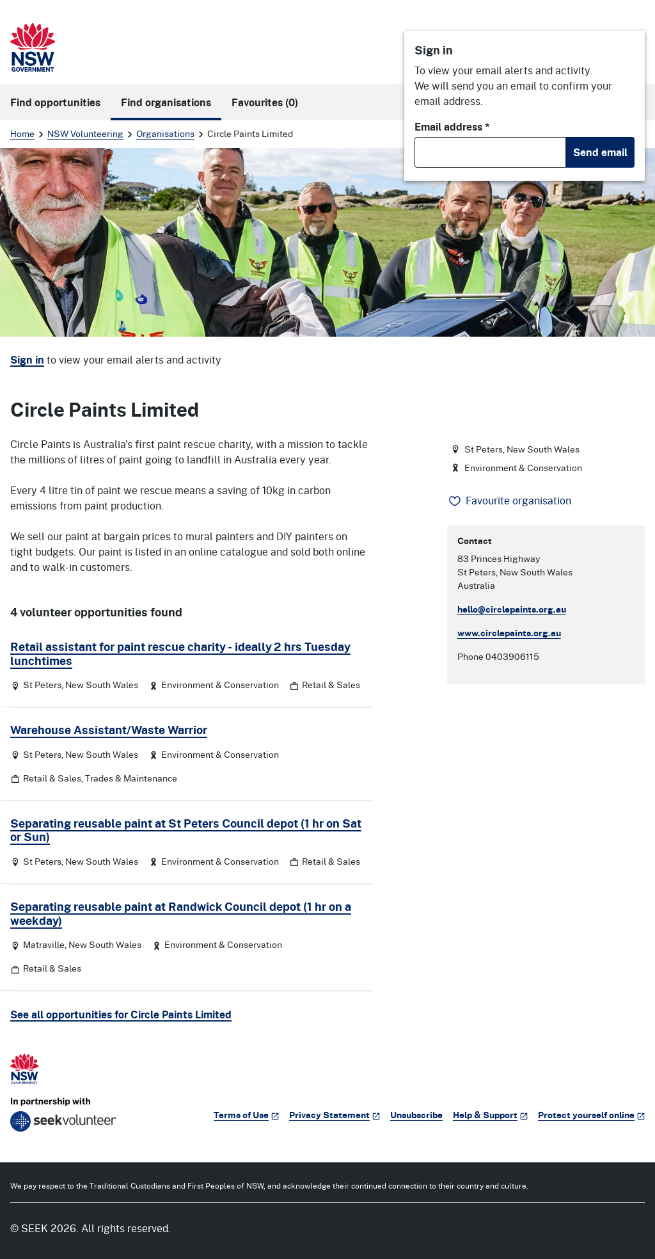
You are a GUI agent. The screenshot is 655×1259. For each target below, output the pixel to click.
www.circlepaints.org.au (509, 632)
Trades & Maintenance (131, 778)
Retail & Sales (331, 684)
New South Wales (101, 684)
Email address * (452, 126)
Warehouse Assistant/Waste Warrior (108, 729)
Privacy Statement (334, 1114)
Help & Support (490, 1114)
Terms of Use (246, 1114)
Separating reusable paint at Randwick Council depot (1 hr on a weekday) (180, 913)
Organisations (165, 133)
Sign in (27, 359)
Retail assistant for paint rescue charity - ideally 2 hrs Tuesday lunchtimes (180, 653)
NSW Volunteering (85, 133)
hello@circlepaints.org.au (511, 609)
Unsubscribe (416, 1114)
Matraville (44, 944)
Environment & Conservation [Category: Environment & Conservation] (220, 684)
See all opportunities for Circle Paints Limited (121, 1014)
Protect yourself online (591, 1114)
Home (22, 133)
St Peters (42, 684)
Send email (600, 152)
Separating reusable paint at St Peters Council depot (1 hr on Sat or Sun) (185, 830)
